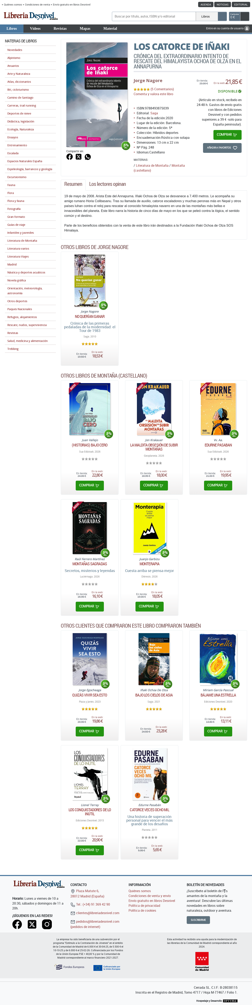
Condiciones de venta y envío (150, 896)
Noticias (223, 4)
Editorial (241, 4)
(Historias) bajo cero (89, 445)
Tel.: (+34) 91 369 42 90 (90, 904)
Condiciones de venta (37, 4)
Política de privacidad (144, 905)
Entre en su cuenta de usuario (228, 28)
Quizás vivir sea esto (89, 695)
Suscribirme (198, 920)
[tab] (73, 185)
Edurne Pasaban (218, 445)
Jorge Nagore (148, 80)
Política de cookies (142, 910)
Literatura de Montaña (152, 165)
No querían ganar (90, 316)
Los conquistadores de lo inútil (90, 812)
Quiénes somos (13, 4)
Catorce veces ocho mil (149, 810)
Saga (154, 113)
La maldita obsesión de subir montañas (154, 447)
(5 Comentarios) (162, 89)
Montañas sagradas (89, 564)
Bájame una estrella (218, 695)
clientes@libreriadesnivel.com (94, 913)
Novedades (14, 50)
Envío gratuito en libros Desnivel (71, 4)
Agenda (206, 4)
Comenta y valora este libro (153, 94)
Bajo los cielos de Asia (154, 695)
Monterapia (149, 564)
